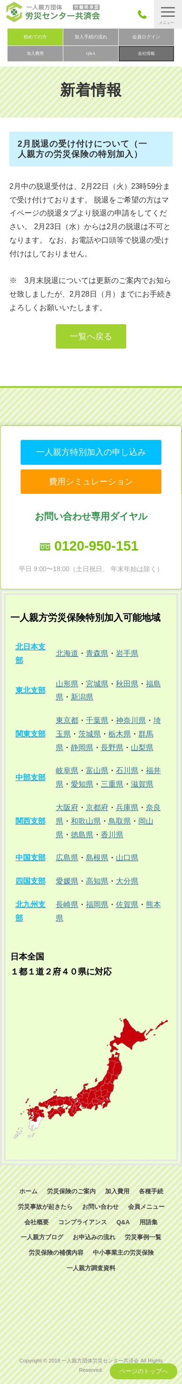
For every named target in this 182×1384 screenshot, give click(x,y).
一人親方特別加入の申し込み (91, 452)
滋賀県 (142, 784)
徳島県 (82, 835)
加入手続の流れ (91, 36)
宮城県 (97, 684)
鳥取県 (119, 821)
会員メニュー (146, 1206)
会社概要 (36, 1222)
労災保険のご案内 (71, 1191)
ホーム (28, 1191)
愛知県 (82, 784)
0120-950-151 (96, 545)
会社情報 (146, 53)
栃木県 (119, 734)
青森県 (97, 653)
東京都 (67, 720)
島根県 (97, 858)
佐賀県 (127, 904)
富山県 (97, 770)
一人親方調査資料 (91, 1268)
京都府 (97, 807)
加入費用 (35, 53)
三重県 (112, 784)
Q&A (91, 53)
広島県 (67, 858)
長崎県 (67, 904)
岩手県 (127, 653)
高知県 (97, 881)
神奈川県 (131, 720)
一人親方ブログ (42, 1237)
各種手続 (151, 1191)
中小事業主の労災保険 (123, 1252)
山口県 (127, 858)
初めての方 (35, 36)
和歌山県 (86, 821)
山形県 (67, 684)
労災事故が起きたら (45, 1206)
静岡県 (82, 748)
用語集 (148, 1222)
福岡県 (97, 904)
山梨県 (142, 748)
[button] (168, 14)
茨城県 (89, 734)
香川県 (112, 835)
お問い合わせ (100, 1206)
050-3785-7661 (145, 14)
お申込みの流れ (94, 1237)
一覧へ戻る (91, 336)
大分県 (127, 881)
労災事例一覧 (143, 1237)
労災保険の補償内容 (56, 1252)
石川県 (127, 770)
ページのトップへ (143, 1371)
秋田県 (127, 684)
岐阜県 (67, 770)
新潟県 (82, 697)
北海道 (67, 653)
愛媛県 (67, 881)
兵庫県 (127, 807)
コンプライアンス (82, 1222)
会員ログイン (146, 36)
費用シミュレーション (91, 481)
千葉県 (97, 720)
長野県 (112, 748)
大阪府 (67, 807)
